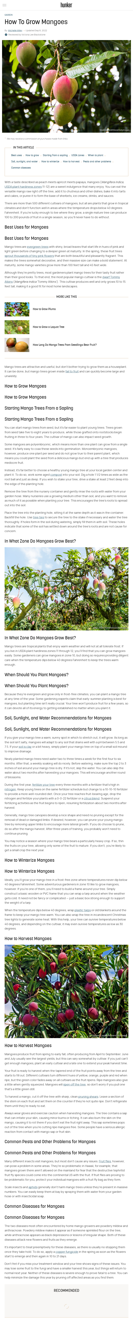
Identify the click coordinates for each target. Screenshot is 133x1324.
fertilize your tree (43, 784)
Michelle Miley (15, 31)
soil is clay (25, 746)
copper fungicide (67, 1252)
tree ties (38, 517)
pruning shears (88, 1096)
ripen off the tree (74, 1084)
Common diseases (21, 168)
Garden (9, 15)
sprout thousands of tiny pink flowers (29, 256)
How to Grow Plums (44, 309)
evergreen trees (37, 247)
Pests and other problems (97, 161)
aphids (33, 1187)
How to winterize (50, 161)
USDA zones (77, 155)
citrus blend (92, 798)
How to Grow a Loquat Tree (48, 327)
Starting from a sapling (55, 155)
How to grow (32, 155)
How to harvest (71, 161)
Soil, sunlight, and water (24, 161)
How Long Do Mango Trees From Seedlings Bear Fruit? (65, 345)
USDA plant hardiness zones (23, 186)
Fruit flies (105, 1161)
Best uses (16, 155)
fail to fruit (72, 371)
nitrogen (10, 789)
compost (56, 474)
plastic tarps (83, 910)
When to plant (95, 155)
